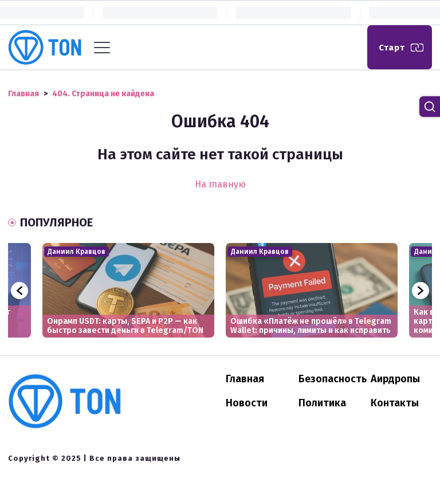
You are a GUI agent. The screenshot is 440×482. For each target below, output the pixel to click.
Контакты (395, 403)
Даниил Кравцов (76, 252)
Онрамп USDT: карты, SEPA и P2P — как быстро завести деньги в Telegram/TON (125, 325)
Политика (322, 403)
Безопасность (332, 379)
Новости (247, 403)
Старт (392, 47)
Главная (245, 379)
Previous (19, 290)
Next (420, 290)
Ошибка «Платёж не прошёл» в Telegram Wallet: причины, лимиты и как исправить (310, 325)
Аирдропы (395, 379)
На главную (220, 184)
